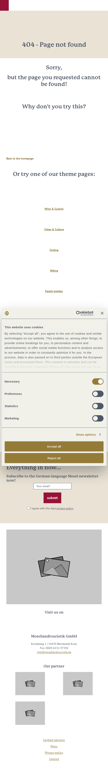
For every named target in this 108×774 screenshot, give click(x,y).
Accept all (54, 446)
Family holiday (54, 291)
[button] (4, 5)
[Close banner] (102, 313)
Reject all (54, 458)
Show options (86, 434)
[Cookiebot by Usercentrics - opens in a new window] (75, 313)
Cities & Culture (54, 229)
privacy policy (64, 508)
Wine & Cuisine (54, 209)
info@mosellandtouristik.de (54, 652)
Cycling (54, 250)
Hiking (54, 270)
